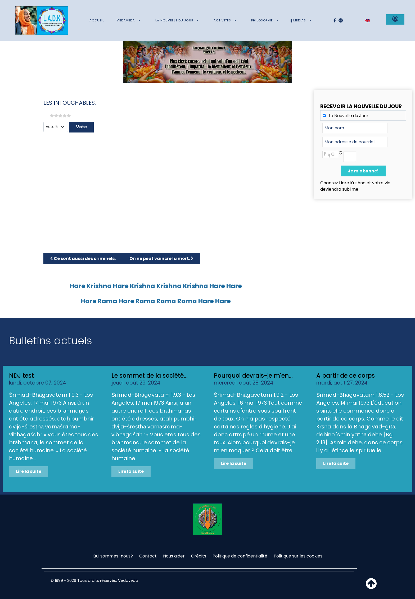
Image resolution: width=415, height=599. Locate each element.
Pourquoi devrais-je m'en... (253, 375)
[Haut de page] (371, 587)
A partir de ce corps (345, 375)
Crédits (198, 556)
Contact (148, 556)
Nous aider (174, 556)
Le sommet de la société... (149, 375)
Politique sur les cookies (298, 556)
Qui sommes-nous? (113, 556)
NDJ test (21, 375)
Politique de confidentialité (240, 556)
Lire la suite (28, 471)
